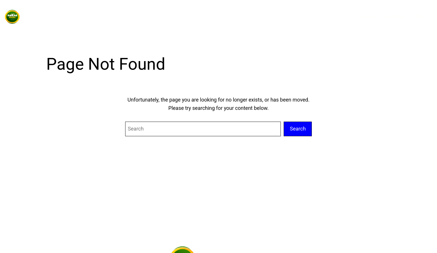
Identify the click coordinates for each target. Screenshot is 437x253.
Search (298, 129)
